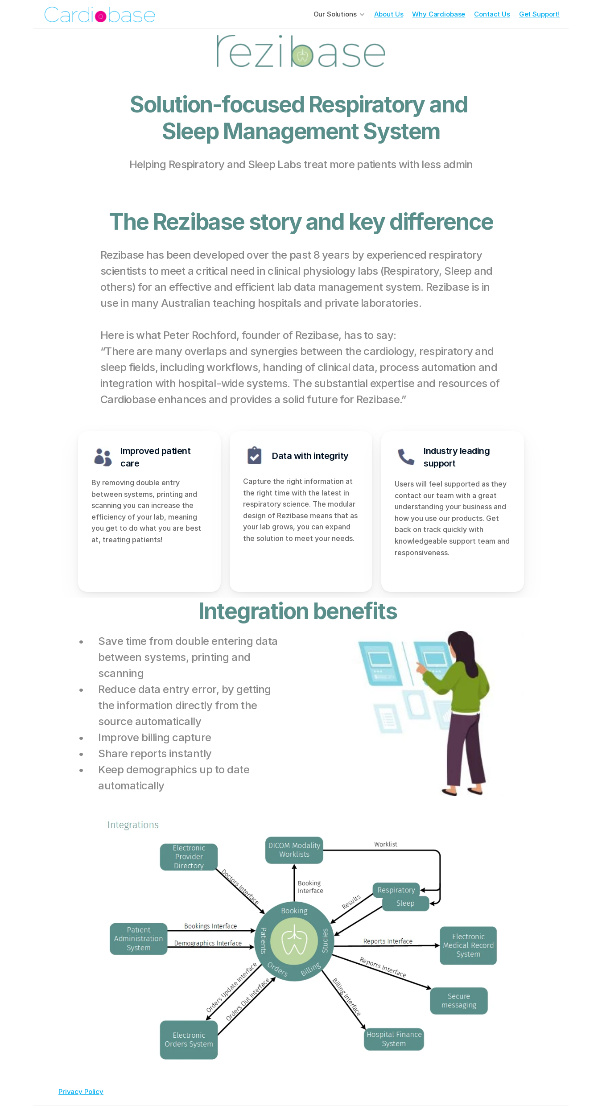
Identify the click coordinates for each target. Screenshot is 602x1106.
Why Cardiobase (438, 14)
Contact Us (492, 14)
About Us (389, 14)
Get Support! (539, 14)
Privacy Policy (80, 1091)
